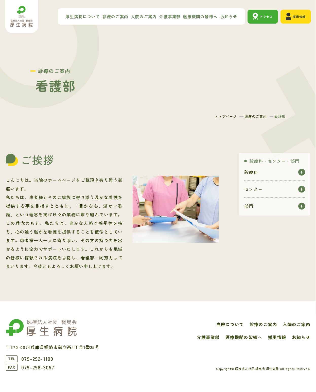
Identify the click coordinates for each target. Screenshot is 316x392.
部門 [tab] (248, 206)
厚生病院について (82, 16)
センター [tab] (253, 189)
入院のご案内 (144, 16)
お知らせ (228, 16)
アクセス (266, 16)
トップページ (225, 116)
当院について (230, 324)
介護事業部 (170, 16)
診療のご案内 (115, 16)
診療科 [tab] (251, 172)
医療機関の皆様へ (200, 16)
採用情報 (299, 16)
